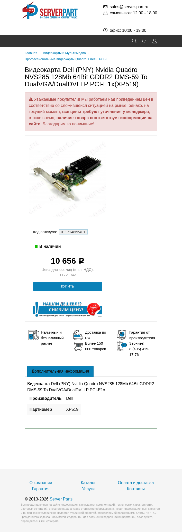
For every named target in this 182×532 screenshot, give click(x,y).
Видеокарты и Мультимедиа (64, 53)
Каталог (88, 482)
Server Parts (61, 499)
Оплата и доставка (136, 482)
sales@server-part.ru (129, 7)
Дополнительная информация (60, 371)
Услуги (88, 489)
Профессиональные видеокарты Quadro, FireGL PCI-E (66, 59)
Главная (31, 53)
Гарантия (40, 489)
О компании (40, 482)
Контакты (136, 489)
